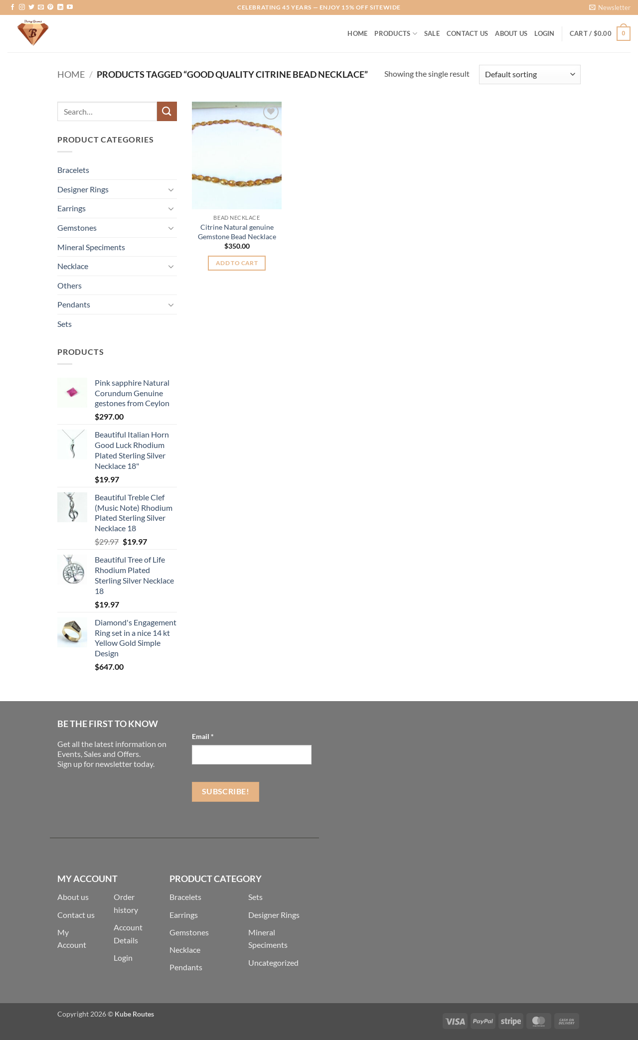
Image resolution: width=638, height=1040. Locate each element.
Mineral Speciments (91, 247)
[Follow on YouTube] (70, 7)
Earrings (71, 208)
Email (203, 736)
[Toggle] (171, 189)
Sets (64, 323)
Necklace (72, 266)
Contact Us (467, 33)
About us (73, 896)
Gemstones (77, 227)
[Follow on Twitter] (31, 7)
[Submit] (167, 111)
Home (357, 33)
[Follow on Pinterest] (50, 7)
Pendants (73, 304)
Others (69, 285)
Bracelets (73, 169)
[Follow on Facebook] (12, 7)
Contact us (76, 914)
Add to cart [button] (237, 263)
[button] (610, 7)
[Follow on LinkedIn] (60, 7)
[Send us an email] (41, 7)
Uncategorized (273, 962)
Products (395, 33)
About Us (511, 33)
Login (123, 957)
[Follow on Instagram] (22, 7)
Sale (432, 33)
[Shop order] (530, 74)
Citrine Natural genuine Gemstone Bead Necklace (237, 232)
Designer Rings (83, 189)
